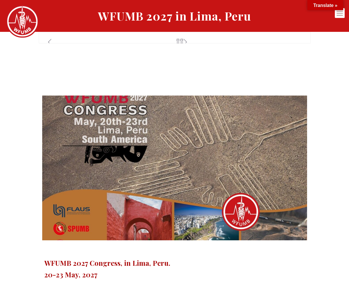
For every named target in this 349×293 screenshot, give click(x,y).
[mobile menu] (340, 13)
